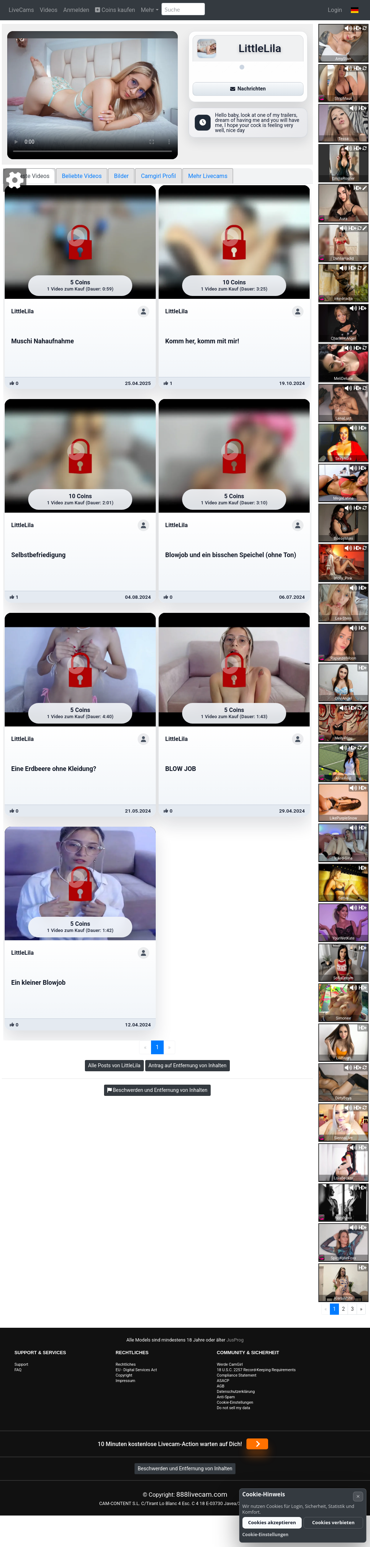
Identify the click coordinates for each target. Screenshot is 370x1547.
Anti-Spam (226, 1397)
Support (21, 1364)
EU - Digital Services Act (136, 1370)
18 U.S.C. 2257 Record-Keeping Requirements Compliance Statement (256, 1373)
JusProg (235, 1340)
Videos (48, 10)
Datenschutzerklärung (236, 1391)
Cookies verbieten (333, 1522)
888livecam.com (201, 1494)
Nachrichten (248, 89)
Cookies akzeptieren (272, 1522)
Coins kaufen (115, 10)
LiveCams (21, 10)
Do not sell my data (233, 1408)
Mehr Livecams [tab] (208, 176)
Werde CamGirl (230, 1364)
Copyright (124, 1375)
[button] (354, 10)
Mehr (147, 10)
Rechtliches (126, 1364)
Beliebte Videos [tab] (82, 176)
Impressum (125, 1380)
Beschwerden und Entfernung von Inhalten (185, 1468)
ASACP (223, 1380)
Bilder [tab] (121, 176)
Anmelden (76, 10)
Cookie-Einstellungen (235, 1402)
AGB (220, 1386)
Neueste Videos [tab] (29, 176)
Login (335, 10)
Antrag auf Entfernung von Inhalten (188, 1065)
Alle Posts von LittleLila (114, 1065)
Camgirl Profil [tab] (158, 176)
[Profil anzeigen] (143, 311)
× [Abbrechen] (358, 1496)
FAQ (18, 1370)
